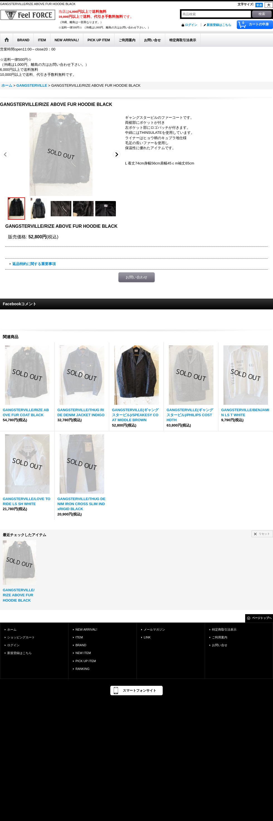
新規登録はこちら (219, 24)
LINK (147, 637)
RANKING (82, 668)
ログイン (191, 24)
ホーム (11, 629)
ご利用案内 (219, 637)
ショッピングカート (21, 637)
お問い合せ (219, 645)
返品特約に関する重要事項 (34, 264)
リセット (264, 533)
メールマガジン (154, 629)
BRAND (80, 645)
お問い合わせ (136, 277)
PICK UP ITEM (85, 661)
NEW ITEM (83, 653)
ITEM (79, 637)
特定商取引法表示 (224, 629)
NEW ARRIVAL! (86, 629)
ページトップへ (262, 617)
